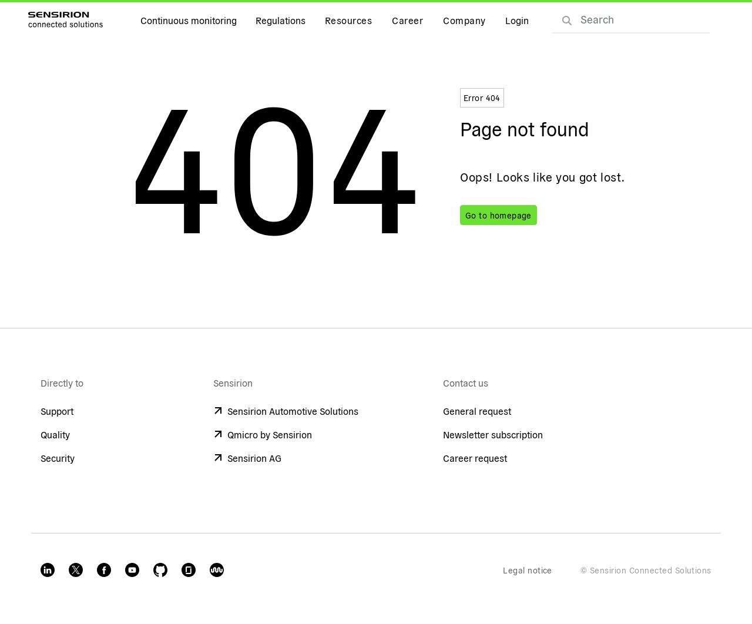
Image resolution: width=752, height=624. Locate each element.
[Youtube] (132, 570)
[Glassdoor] (189, 570)
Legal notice (527, 570)
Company (464, 20)
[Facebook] (104, 570)
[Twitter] (76, 570)
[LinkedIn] (48, 570)
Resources (348, 20)
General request (477, 411)
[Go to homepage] (65, 20)
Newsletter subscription (493, 434)
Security (58, 458)
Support (57, 411)
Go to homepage (498, 215)
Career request (475, 458)
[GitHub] (160, 570)
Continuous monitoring (188, 20)
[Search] (567, 20)
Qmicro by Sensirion (262, 434)
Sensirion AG (247, 458)
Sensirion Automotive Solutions (285, 411)
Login (517, 20)
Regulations (281, 20)
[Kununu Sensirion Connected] (217, 570)
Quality (55, 434)
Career (407, 20)
